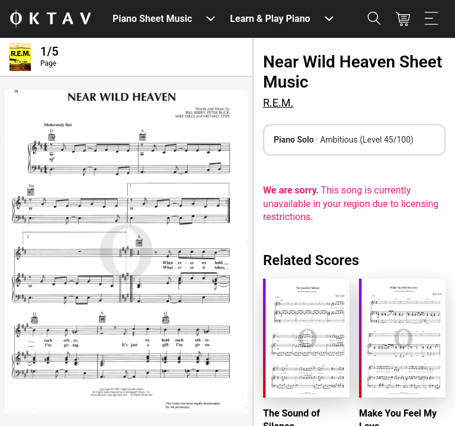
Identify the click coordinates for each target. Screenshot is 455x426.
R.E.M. (278, 102)
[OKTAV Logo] (50, 19)
